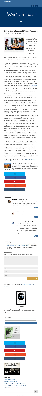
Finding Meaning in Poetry (9, 364)
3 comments (21, 33)
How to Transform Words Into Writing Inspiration (14, 368)
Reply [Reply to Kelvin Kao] (36, 200)
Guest (6, 33)
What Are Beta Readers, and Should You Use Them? (15, 370)
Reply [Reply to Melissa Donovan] (36, 228)
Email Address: (8, 310)
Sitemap (6, 388)
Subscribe (7, 1)
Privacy (29, 386)
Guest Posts (16, 33)
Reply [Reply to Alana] (36, 209)
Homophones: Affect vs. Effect (10, 366)
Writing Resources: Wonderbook (11, 372)
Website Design (11, 388)
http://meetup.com (33, 85)
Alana (18, 204)
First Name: (7, 305)
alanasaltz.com (24, 169)
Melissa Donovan (20, 214)
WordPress (31, 388)
